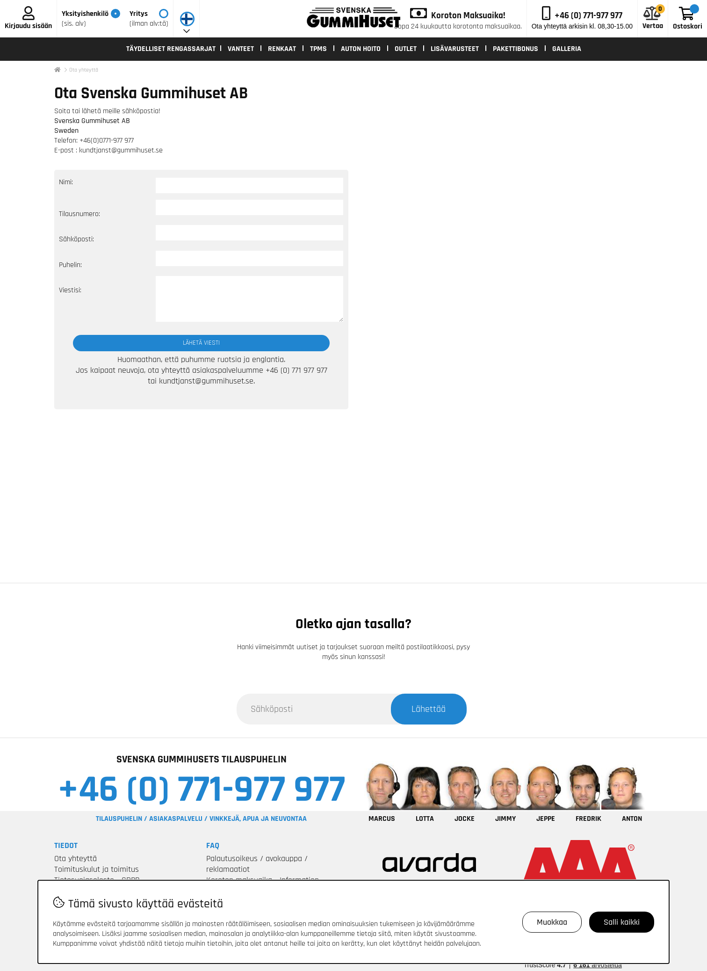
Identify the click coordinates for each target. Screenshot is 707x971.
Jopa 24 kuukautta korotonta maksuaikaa (457, 26)
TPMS (318, 49)
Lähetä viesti (201, 343)
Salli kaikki (622, 922)
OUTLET (406, 49)
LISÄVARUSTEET (455, 49)
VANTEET (241, 49)
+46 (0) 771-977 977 (201, 790)
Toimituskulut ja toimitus (96, 869)
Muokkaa (552, 922)
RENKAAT (282, 49)
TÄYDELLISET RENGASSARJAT (171, 49)
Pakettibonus (515, 49)
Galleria (566, 49)
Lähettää (428, 709)
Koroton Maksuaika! (468, 16)
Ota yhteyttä (83, 69)
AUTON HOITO (361, 49)
